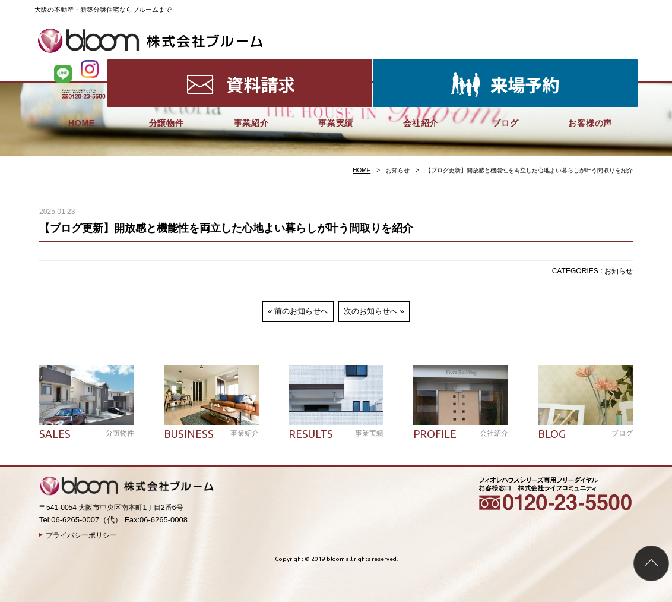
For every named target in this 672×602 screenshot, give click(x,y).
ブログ (505, 65)
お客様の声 (590, 65)
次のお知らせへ (371, 311)
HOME (81, 65)
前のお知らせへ (301, 311)
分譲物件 (166, 65)
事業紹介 (251, 65)
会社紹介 (420, 65)
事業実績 (335, 65)
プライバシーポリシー (81, 535)
